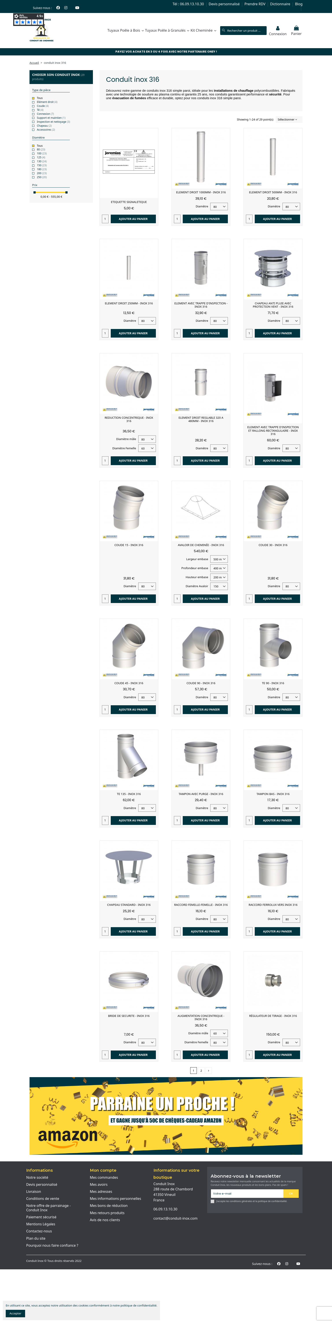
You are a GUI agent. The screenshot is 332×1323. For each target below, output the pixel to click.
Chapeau (44, 126)
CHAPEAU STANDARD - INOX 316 (129, 905)
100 (42, 153)
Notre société (37, 1177)
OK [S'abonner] (291, 1193)
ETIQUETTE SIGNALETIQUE (129, 202)
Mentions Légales (40, 1224)
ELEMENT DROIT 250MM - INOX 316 (129, 303)
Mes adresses (101, 1192)
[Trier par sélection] (289, 119)
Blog (298, 4)
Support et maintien (51, 118)
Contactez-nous (39, 1231)
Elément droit (47, 102)
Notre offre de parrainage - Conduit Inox (48, 1208)
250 (42, 177)
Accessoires (46, 130)
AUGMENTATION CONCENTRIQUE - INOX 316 (201, 1017)
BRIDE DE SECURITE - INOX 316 (129, 1016)
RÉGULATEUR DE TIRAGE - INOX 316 (273, 1016)
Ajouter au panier (133, 219)
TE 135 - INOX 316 (129, 794)
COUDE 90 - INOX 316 (200, 683)
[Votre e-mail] (247, 1193)
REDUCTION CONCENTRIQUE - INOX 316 (129, 419)
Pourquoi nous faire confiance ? (52, 1245)
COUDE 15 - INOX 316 (128, 545)
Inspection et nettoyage (53, 122)
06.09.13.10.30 (165, 1209)
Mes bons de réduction (109, 1206)
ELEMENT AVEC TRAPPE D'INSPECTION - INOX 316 (201, 305)
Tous (39, 98)
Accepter (15, 1313)
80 (41, 149)
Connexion (45, 114)
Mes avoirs (99, 1184)
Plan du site (35, 1238)
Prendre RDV (255, 4)
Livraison (33, 1192)
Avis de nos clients (105, 1220)
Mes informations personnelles (115, 1199)
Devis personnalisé (225, 4)
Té (40, 110)
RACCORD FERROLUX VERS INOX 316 (273, 905)
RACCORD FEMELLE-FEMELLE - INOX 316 (201, 905)
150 (42, 165)
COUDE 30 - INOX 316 (273, 545)
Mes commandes (104, 1177)
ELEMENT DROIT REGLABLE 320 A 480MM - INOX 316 (201, 419)
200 (42, 173)
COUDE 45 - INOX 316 (128, 683)
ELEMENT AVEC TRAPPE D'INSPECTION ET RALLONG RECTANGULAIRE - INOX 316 (273, 430)
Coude (43, 106)
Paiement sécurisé (41, 1217)
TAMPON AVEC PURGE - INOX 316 (201, 794)
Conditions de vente (42, 1199)
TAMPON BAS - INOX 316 (273, 794)
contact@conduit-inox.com (175, 1218)
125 (41, 157)
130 (42, 161)
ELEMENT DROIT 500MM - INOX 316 (273, 192)
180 (42, 169)
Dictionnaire (280, 4)
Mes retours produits (107, 1213)
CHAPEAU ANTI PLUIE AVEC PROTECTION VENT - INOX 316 (273, 305)
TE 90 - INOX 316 (273, 683)
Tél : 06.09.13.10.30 (189, 4)
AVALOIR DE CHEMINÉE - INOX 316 (201, 545)
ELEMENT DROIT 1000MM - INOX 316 (201, 192)
